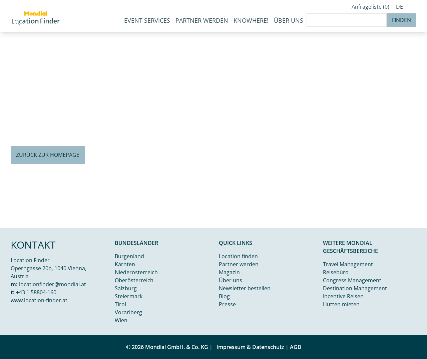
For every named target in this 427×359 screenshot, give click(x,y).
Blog (224, 296)
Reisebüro (336, 272)
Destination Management (355, 288)
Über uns (230, 280)
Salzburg (126, 288)
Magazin (229, 272)
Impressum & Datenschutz (250, 347)
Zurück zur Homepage (47, 154)
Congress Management (352, 280)
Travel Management (348, 264)
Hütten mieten (341, 304)
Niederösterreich (136, 272)
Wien (121, 320)
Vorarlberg (128, 312)
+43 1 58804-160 (36, 292)
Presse (227, 304)
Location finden (238, 256)
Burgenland (129, 256)
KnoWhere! (251, 20)
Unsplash (415, 223)
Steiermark (128, 296)
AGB (295, 347)
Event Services (147, 20)
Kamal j (393, 223)
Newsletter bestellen (245, 288)
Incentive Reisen (343, 296)
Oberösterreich (134, 280)
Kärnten (125, 264)
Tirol (120, 304)
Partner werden (201, 20)
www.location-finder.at (39, 300)
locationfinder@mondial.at (52, 284)
